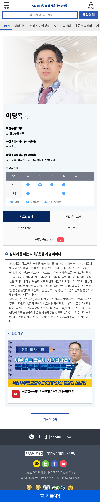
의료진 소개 (26, 216)
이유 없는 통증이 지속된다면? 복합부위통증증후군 (48, 391)
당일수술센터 (62, 26)
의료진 (6, 26)
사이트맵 (71, 453)
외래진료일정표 (40, 26)
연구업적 (73, 228)
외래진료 (20, 26)
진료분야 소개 (73, 216)
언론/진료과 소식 (45, 239)
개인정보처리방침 (34, 453)
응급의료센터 (83, 26)
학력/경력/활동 (26, 228)
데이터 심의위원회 (55, 453)
